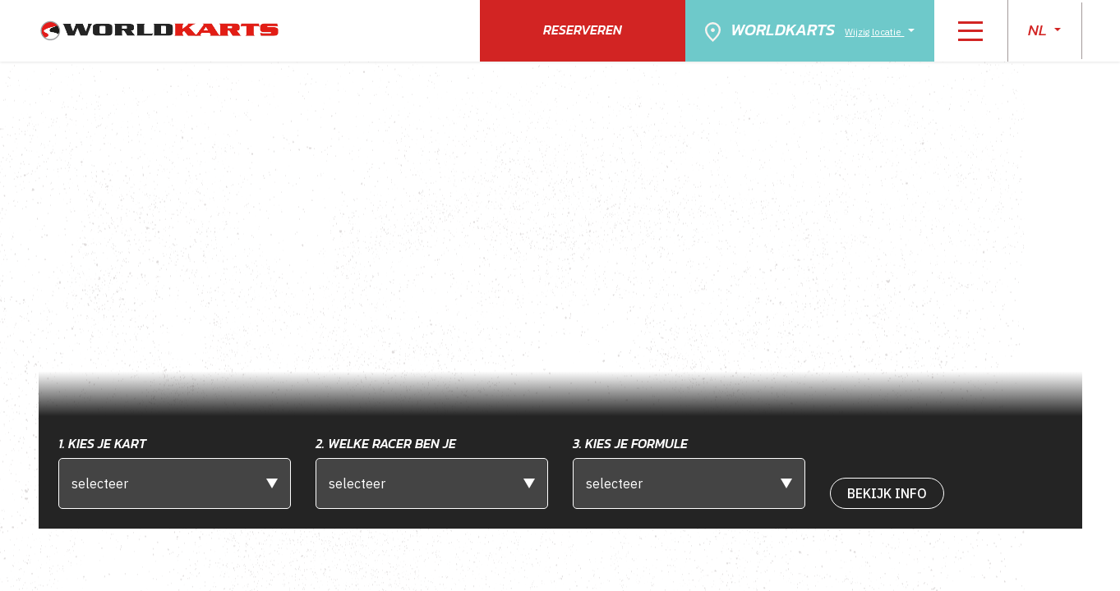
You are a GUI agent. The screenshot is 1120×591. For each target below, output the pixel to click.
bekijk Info (887, 493)
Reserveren (582, 29)
